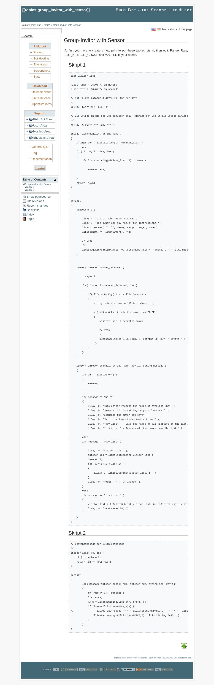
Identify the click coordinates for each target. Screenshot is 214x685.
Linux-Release (41, 98)
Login (30, 219)
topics (47, 25)
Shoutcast (40, 64)
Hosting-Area (42, 131)
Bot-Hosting (41, 58)
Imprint (40, 168)
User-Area (40, 125)
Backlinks (33, 210)
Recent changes (37, 205)
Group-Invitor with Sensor (37, 184)
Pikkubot (40, 46)
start (39, 25)
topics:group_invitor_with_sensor (56, 10)
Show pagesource (39, 196)
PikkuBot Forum (43, 119)
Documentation (42, 159)
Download (40, 86)
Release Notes (41, 92)
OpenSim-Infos (42, 104)
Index (30, 214)
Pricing (38, 52)
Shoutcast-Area (43, 137)
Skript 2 (30, 190)
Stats (36, 76)
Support (40, 113)
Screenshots (41, 70)
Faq (34, 153)
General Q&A (40, 146)
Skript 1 (30, 187)
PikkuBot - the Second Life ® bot (154, 10)
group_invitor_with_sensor (67, 25)
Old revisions (35, 201)
